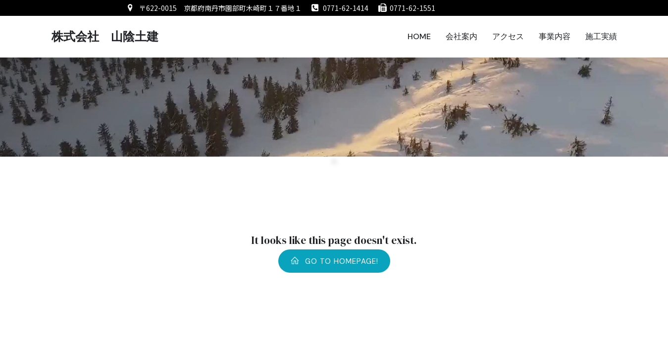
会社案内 (461, 36)
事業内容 (554, 36)
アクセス (508, 36)
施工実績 (601, 36)
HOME (419, 36)
